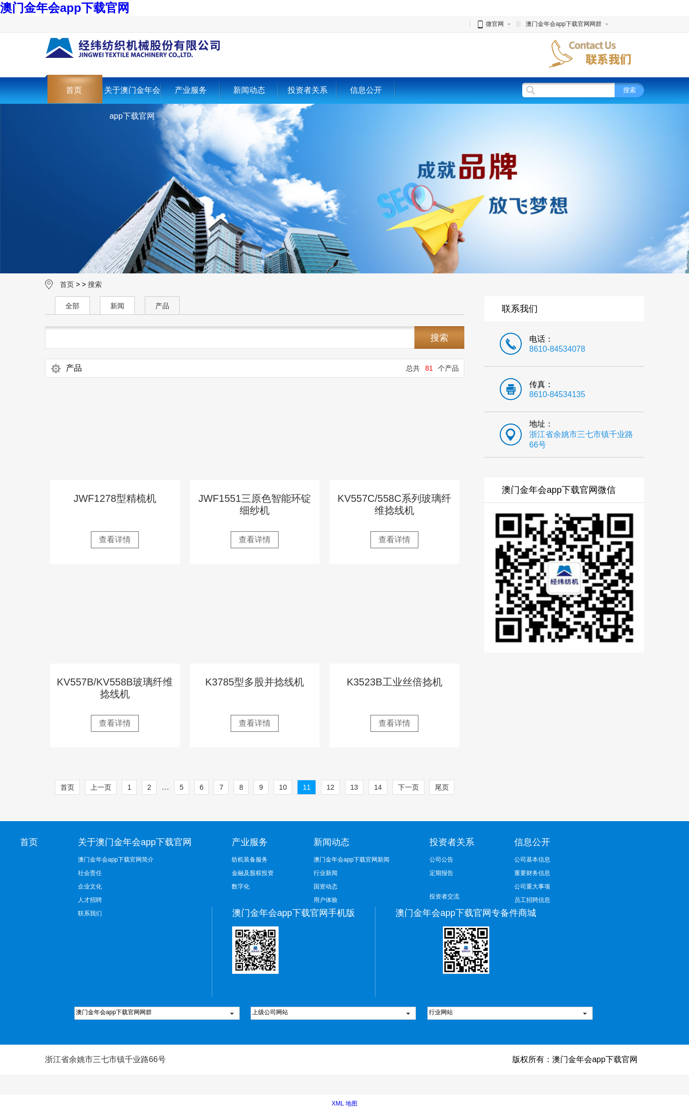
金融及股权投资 (253, 873)
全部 (72, 306)
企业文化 (90, 886)
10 (283, 787)
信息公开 (366, 90)
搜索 (95, 284)
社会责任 (90, 873)
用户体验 (326, 899)
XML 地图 (344, 1103)
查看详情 (115, 539)
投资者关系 (308, 90)
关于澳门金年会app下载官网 (132, 103)
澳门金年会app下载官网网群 (564, 23)
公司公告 (441, 859)
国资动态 (326, 886)
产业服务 (191, 90)
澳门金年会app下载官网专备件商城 (465, 913)
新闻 (117, 306)
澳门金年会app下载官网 (64, 7)
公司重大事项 (532, 886)
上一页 (100, 787)
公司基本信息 (532, 859)
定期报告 (441, 873)
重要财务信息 (532, 873)
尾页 (442, 787)
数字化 (241, 886)
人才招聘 (90, 899)
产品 (162, 306)
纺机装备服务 (250, 859)
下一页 (408, 787)
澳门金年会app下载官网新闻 (351, 859)
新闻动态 (249, 90)
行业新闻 (326, 873)
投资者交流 (444, 896)
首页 (74, 90)
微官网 (490, 24)
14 (378, 787)
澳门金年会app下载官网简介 (116, 859)
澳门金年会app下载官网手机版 (293, 913)
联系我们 (90, 913)
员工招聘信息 (532, 899)
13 (354, 787)
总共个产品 (432, 368)
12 (331, 787)
